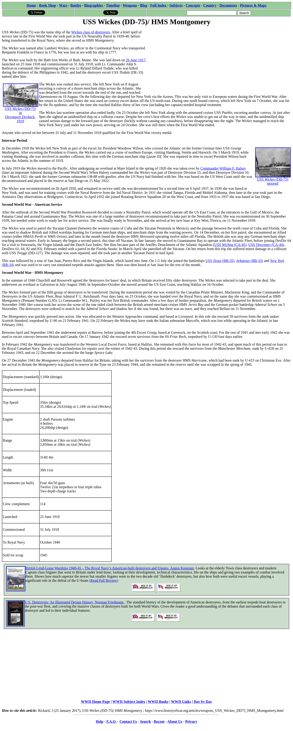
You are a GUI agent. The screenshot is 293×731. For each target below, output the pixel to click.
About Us (174, 721)
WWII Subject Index (128, 702)
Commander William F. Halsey (223, 168)
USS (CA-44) (266, 245)
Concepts (193, 5)
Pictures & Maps (253, 5)
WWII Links (181, 702)
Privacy (191, 721)
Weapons (130, 5)
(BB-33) (256, 261)
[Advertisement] (218, 59)
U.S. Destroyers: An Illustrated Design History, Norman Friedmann (75, 602)
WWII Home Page (95, 702)
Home (31, 5)
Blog (143, 5)
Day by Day (203, 702)
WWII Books (158, 702)
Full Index (158, 5)
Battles (76, 5)
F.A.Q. (111, 721)
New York (277, 261)
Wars (63, 5)
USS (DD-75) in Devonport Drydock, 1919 (20, 108)
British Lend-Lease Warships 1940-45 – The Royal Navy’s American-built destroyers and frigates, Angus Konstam (109, 568)
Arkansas (243, 261)
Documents (228, 5)
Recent (159, 721)
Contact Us (128, 721)
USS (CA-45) (230, 245)
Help (99, 721)
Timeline (113, 5)
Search (145, 721)
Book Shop (47, 5)
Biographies (93, 5)
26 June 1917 (135, 60)
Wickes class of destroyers (90, 32)
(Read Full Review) (103, 580)
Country (210, 5)
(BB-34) (8, 265)
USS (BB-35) (219, 261)
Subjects (176, 5)
